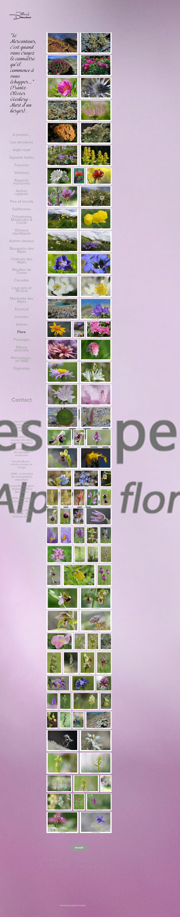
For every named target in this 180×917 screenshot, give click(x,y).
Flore (21, 331)
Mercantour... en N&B (21, 359)
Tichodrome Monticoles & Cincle (22, 219)
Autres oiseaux (21, 240)
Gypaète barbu (21, 157)
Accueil (79, 847)
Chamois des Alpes (22, 260)
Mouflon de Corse (21, 271)
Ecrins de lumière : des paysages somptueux (21, 452)
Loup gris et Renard (22, 289)
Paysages (22, 339)
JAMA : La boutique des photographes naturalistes (21, 476)
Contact (21, 399)
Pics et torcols (21, 201)
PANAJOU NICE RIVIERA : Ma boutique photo (21, 513)
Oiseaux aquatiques (21, 231)
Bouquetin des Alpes (21, 250)
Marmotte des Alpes (21, 300)
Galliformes (21, 208)
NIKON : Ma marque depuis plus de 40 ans (21, 501)
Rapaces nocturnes (21, 181)
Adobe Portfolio (78, 905)
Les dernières (21, 142)
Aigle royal (21, 149)
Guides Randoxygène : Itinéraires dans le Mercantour (21, 489)
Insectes (22, 316)
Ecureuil (21, 308)
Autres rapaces (21, 192)
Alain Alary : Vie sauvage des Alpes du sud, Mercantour (21, 440)
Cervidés (21, 280)
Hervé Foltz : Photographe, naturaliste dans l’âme (21, 426)
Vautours (21, 172)
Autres (21, 324)
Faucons (21, 164)
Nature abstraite (21, 348)
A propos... (22, 134)
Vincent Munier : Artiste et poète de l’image (22, 464)
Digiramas (21, 368)
